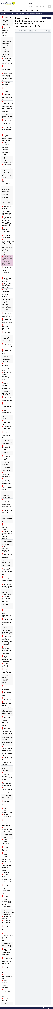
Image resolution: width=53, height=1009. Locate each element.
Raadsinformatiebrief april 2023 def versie (7, 90)
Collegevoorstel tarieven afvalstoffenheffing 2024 (7, 622)
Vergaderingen (10, 10)
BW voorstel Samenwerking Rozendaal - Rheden (7, 810)
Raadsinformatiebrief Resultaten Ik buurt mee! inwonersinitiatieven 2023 (7, 751)
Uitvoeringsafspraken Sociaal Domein (7, 829)
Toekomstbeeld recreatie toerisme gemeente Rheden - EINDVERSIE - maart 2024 (7, 77)
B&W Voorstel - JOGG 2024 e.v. (7, 917)
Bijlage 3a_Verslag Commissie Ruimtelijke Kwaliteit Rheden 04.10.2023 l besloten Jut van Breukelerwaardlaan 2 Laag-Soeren (7, 902)
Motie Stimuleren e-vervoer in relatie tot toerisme (7, 487)
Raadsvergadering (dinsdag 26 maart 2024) (24, 13)
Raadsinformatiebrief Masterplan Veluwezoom (7, 527)
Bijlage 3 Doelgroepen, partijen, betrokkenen (7, 671)
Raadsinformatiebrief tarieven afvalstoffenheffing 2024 (7, 613)
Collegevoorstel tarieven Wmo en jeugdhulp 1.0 (7, 512)
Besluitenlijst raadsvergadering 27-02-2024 (7, 447)
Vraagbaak (31, 10)
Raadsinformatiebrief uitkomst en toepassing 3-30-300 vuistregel (7, 776)
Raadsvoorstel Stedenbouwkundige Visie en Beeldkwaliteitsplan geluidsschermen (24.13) (7, 261)
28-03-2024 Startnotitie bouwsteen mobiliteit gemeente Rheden (7, 138)
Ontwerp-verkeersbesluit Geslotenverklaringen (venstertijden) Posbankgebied (7, 650)
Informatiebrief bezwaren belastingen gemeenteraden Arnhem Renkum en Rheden (7, 721)
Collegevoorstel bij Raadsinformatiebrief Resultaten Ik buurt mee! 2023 (7, 761)
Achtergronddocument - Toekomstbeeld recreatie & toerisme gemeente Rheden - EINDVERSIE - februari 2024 (7, 106)
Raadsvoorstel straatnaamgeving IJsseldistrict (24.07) (7, 315)
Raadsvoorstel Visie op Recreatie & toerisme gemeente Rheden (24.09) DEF (7, 61)
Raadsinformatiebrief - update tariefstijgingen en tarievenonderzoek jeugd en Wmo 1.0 (7, 504)
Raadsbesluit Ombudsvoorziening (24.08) (7, 352)
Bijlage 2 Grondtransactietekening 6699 (7, 976)
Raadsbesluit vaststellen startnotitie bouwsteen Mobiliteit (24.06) (7, 130)
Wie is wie (25, 10)
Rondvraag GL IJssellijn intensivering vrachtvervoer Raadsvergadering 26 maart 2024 (7, 31)
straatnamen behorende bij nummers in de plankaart (6, 327)
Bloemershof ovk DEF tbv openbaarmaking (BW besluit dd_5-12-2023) (7, 962)
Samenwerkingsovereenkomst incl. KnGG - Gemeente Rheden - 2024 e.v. (7, 937)
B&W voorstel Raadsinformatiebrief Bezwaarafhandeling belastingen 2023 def (7, 731)
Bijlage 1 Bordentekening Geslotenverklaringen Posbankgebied (7, 659)
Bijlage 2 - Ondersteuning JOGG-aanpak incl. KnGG (6, 929)
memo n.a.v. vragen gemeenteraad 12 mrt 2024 (7, 97)
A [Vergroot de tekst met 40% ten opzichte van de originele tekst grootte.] (50, 13)
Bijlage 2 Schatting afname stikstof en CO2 (6, 665)
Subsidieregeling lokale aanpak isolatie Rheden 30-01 (7, 586)
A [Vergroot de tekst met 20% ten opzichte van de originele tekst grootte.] (48, 13)
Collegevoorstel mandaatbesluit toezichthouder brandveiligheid (7, 549)
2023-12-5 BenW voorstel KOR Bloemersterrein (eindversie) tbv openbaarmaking (7, 952)
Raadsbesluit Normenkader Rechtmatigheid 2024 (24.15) (7, 406)
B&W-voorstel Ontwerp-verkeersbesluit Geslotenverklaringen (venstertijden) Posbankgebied (7, 640)
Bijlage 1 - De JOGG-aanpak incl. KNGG (6, 922)
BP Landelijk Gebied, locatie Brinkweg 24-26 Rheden (6, 230)
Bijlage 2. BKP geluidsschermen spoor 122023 (6, 285)
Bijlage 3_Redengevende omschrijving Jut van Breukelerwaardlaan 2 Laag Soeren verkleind (7, 889)
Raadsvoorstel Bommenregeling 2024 (6, 422)
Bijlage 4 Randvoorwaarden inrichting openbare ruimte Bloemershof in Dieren (7, 993)
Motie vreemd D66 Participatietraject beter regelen (6, 182)
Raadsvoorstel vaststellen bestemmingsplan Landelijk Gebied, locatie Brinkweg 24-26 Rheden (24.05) (7, 210)
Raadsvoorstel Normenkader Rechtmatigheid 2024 (7, 399)
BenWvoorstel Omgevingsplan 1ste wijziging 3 (7, 694)
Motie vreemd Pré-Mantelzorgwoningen (7, 166)
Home (10, 13)
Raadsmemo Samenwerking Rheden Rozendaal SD (6, 804)
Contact (37, 10)
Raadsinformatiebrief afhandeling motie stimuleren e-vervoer (7, 481)
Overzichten (18, 10)
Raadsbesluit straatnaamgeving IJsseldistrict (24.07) (7, 321)
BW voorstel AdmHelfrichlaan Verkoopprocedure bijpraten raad (6, 599)
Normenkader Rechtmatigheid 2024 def (7, 412)
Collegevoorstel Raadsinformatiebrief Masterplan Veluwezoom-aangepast (7, 535)
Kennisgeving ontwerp (7, 698)
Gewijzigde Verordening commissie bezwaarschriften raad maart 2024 (6, 385)
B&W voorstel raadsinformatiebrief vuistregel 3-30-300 (7, 783)
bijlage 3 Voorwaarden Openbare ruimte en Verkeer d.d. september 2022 (7, 984)
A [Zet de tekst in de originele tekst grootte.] (46, 13)
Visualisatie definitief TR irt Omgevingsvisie (6, 84)
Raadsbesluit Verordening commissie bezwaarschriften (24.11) (6, 376)
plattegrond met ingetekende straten (7, 333)
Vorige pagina (46, 18)
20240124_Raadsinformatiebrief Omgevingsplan (7, 688)
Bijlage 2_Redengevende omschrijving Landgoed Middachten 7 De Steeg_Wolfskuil (6, 868)
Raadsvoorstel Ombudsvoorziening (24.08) (7, 346)
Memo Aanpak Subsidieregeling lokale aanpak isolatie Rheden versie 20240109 (7, 571)
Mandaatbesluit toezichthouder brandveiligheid (7, 556)
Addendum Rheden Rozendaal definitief (6, 816)
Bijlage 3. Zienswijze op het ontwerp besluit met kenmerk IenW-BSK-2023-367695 (7, 293)
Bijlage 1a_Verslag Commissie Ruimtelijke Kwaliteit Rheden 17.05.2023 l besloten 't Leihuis (7, 857)
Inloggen (48, 1008)
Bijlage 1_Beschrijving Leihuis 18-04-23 (6, 849)
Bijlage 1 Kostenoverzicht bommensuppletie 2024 (6, 435)
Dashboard (3, 10)
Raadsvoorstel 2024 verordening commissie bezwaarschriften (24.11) (6, 367)
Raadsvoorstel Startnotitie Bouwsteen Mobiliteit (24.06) (7, 123)
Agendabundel (6, 17)
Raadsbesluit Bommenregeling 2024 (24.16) (6, 428)
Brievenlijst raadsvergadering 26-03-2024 (7, 458)
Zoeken (29, 3)
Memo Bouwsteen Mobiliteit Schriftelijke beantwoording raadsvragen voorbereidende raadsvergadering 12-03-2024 (7, 148)
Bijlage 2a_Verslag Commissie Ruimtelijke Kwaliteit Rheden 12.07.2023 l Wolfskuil (7, 879)
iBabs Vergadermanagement (37, 1008)
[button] (49, 6)
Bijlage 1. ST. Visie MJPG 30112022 (6, 280)
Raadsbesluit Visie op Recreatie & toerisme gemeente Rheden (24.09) (7, 68)
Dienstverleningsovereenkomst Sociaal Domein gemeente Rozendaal (7, 823)
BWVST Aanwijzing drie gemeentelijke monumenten (5, 842)
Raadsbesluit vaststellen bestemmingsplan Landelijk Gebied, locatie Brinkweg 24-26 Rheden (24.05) (7, 221)
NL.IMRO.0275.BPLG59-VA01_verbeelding (7, 241)
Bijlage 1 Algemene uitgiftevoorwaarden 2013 (6, 970)
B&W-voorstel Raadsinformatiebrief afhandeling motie (7, 474)
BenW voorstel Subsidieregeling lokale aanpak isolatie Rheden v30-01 (7, 580)
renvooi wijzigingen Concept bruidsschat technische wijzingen (7, 704)
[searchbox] (37, 6)
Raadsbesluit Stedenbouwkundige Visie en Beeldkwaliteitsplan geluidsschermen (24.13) (7, 271)
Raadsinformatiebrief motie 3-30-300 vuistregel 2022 (7, 790)
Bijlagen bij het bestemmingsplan (6, 236)
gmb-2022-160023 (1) (5, 999)
